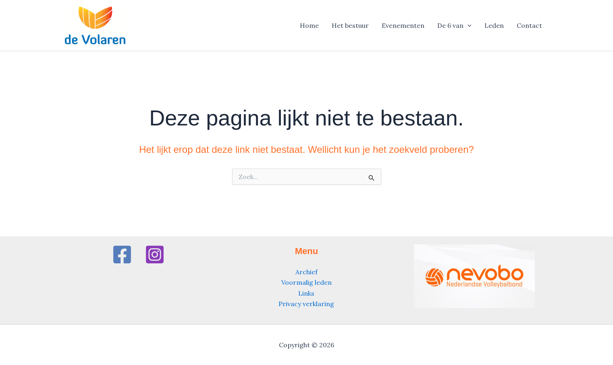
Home (309, 25)
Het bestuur (350, 25)
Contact (529, 25)
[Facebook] (122, 254)
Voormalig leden (306, 282)
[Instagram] (155, 254)
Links (306, 293)
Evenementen (403, 25)
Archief (306, 272)
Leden (494, 25)
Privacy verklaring (306, 304)
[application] (467, 25)
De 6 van (454, 25)
